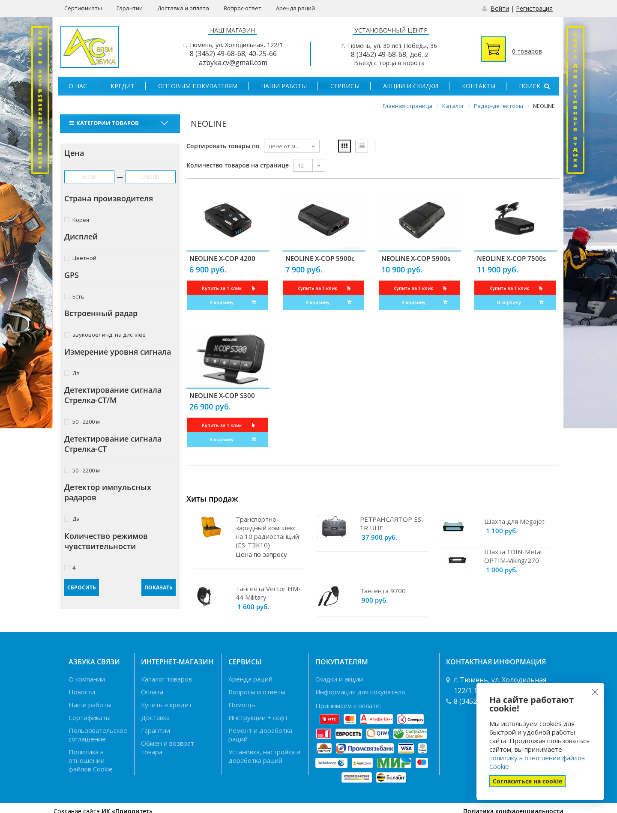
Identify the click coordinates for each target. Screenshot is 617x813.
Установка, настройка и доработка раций (264, 756)
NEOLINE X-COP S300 (222, 395)
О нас (78, 86)
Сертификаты (83, 8)
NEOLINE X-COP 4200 (222, 258)
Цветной (80, 257)
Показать (158, 587)
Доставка (155, 717)
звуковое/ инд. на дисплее (105, 334)
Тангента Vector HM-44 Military (268, 592)
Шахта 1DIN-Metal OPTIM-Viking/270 (513, 556)
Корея (76, 219)
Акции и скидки (410, 86)
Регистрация (534, 8)
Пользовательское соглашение (98, 734)
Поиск (534, 86)
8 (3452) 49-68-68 (217, 53)
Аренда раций (295, 8)
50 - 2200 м (82, 421)
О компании (87, 679)
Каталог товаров (166, 679)
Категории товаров (105, 123)
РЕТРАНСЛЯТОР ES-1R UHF (392, 523)
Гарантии (130, 8)
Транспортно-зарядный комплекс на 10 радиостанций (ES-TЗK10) (267, 532)
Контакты (478, 86)
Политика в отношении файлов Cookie (91, 760)
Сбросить (81, 587)
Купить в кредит (166, 704)
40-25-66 (263, 53)
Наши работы (284, 86)
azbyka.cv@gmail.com (233, 62)
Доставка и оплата (183, 8)
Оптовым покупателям (197, 86)
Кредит (123, 86)
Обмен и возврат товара (167, 747)
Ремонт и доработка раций (260, 734)
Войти (500, 8)
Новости (82, 691)
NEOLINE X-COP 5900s (415, 258)
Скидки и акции (339, 679)
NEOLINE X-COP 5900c (319, 258)
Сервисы (344, 86)
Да (72, 373)
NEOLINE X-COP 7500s (511, 258)
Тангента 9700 (383, 590)
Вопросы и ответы (256, 691)
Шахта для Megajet (514, 521)
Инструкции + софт (258, 717)
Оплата (152, 691)
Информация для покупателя (360, 691)
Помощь (241, 704)
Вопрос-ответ (242, 8)
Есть (74, 296)
